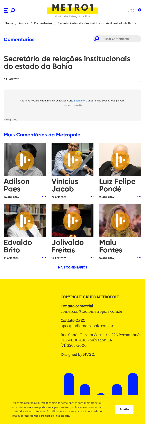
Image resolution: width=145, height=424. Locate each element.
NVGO (88, 354)
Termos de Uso (30, 416)
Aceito (124, 409)
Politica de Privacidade (55, 416)
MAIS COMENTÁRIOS (72, 267)
